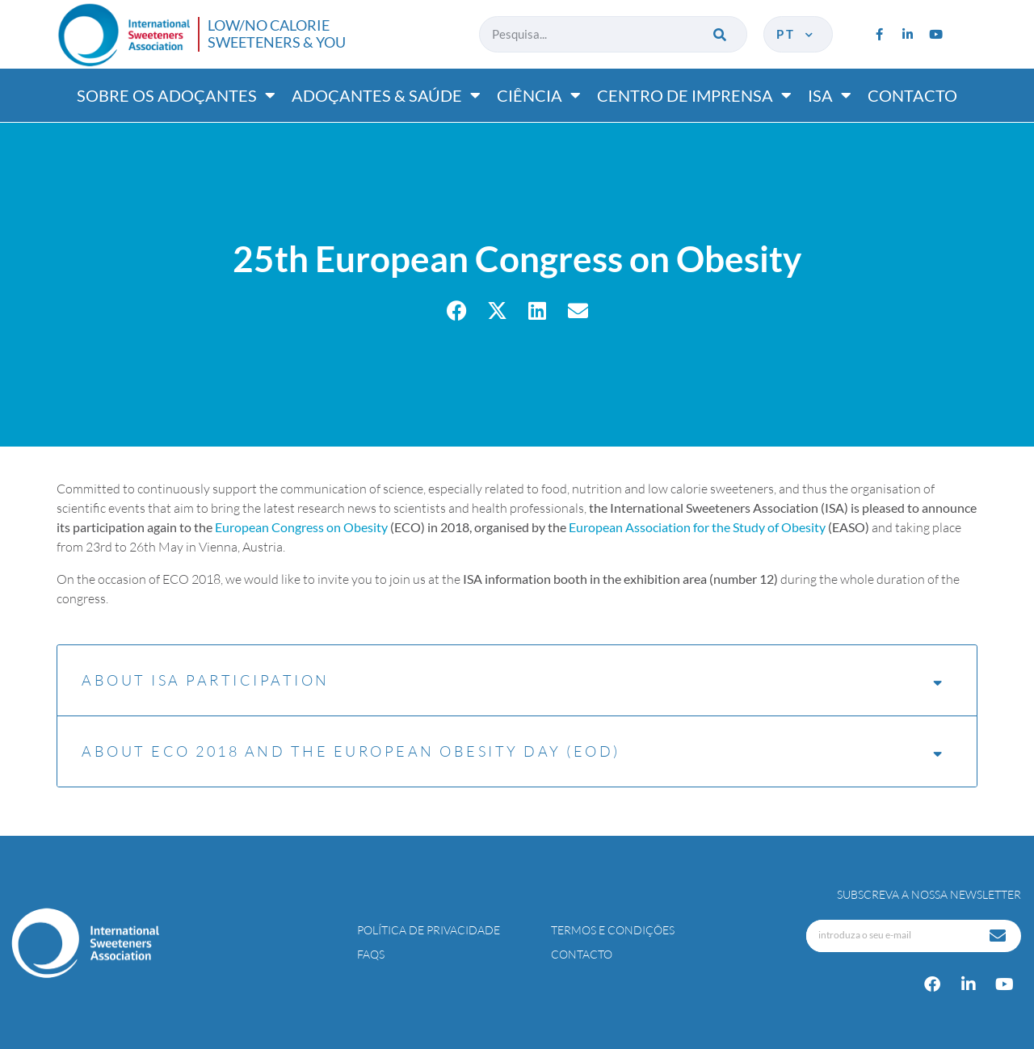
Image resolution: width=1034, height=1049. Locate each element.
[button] (457, 310)
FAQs (371, 954)
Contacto (912, 95)
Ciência (539, 95)
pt (796, 34)
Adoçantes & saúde (386, 95)
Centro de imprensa (694, 95)
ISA (829, 95)
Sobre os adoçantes (176, 95)
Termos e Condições (613, 930)
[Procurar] (721, 34)
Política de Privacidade (428, 930)
